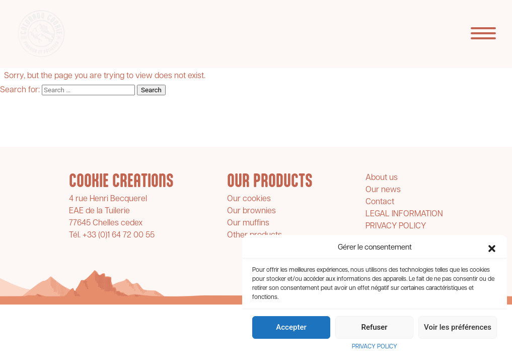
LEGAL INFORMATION (404, 214)
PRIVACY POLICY (374, 347)
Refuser (374, 327)
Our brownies (251, 211)
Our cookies (249, 199)
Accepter (291, 327)
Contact (379, 202)
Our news (383, 190)
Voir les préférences (457, 327)
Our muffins (248, 223)
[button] (492, 249)
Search (151, 90)
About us (381, 178)
